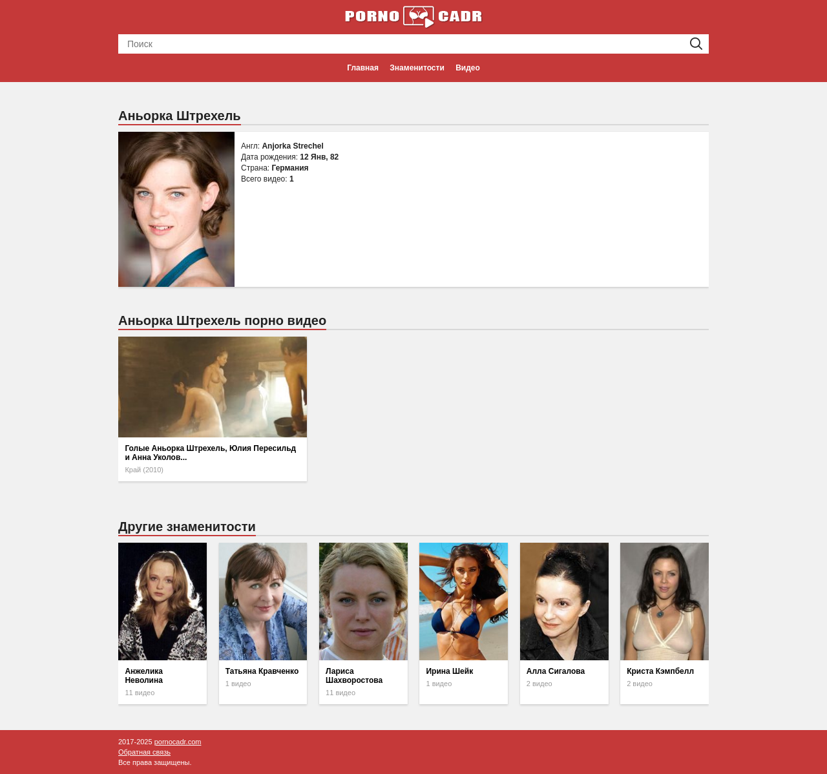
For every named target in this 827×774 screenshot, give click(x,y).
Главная (363, 67)
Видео (467, 67)
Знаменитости (417, 67)
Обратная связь (144, 752)
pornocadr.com (178, 742)
